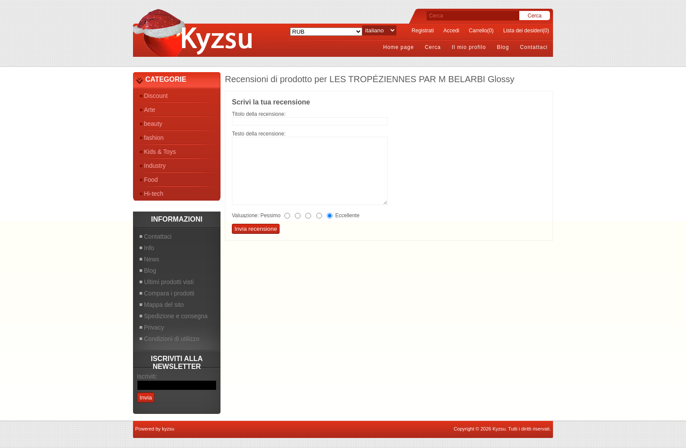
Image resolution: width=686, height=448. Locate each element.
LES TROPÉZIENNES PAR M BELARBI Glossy (421, 79)
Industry (155, 165)
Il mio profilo (469, 47)
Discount (156, 95)
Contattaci (534, 47)
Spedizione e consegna (176, 316)
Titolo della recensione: (259, 114)
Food (151, 179)
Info (149, 247)
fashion (154, 137)
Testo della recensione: (259, 134)
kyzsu (168, 428)
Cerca (433, 47)
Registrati (423, 31)
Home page (398, 47)
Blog (503, 47)
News (151, 259)
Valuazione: (245, 215)
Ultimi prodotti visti (169, 281)
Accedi (451, 31)
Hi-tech (153, 193)
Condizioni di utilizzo (172, 338)
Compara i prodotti (169, 293)
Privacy (154, 327)
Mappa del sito (164, 304)
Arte (149, 109)
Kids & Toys (160, 151)
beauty (153, 123)
